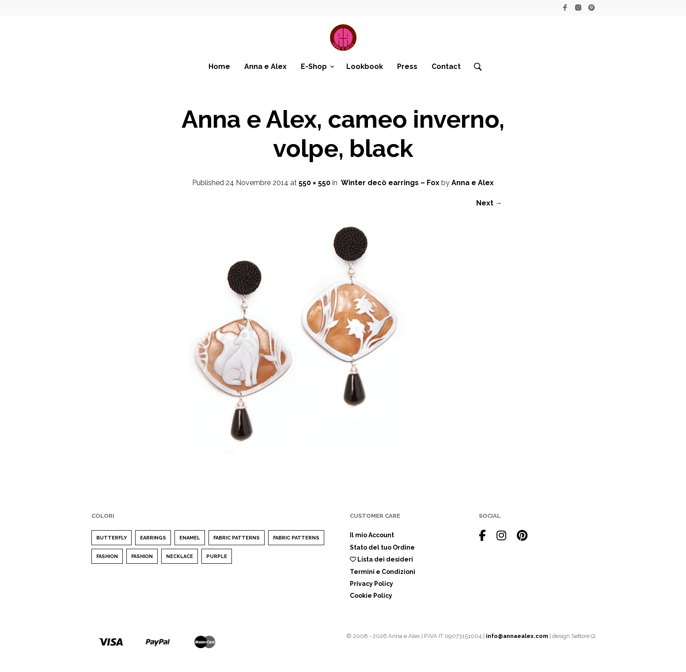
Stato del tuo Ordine (382, 547)
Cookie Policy (371, 595)
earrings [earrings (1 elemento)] (153, 538)
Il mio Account (372, 535)
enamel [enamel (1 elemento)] (189, 538)
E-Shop (314, 66)
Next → (489, 203)
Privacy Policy (371, 583)
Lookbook (364, 66)
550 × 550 (314, 182)
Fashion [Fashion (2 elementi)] (107, 556)
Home (219, 66)
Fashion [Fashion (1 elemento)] (142, 556)
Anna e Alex (265, 66)
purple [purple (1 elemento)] (216, 556)
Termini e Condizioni (382, 571)
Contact (446, 66)
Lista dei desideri (381, 559)
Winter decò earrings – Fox (390, 182)
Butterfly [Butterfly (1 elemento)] (111, 538)
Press (407, 66)
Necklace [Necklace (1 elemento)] (179, 556)
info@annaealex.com (517, 636)
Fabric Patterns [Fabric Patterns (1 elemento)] (236, 538)
